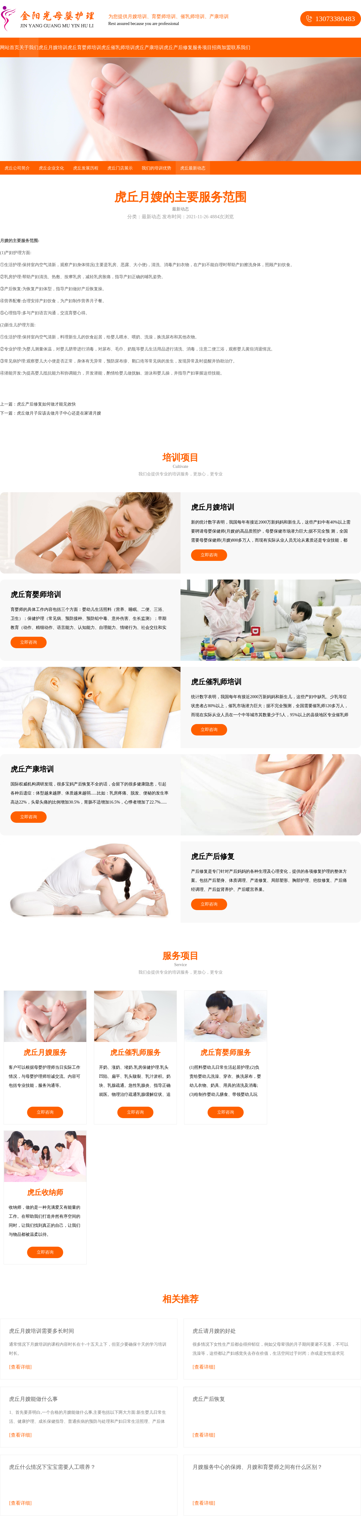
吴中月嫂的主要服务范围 (146, 1527)
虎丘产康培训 (149, 47)
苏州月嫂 (71, 1491)
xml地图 (58, 1500)
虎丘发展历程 (85, 168)
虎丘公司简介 (17, 168)
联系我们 (240, 47)
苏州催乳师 (153, 1491)
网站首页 (9, 47)
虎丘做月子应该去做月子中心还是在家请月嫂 (59, 413)
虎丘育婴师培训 (84, 47)
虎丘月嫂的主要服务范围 (96, 1527)
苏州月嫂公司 (126, 1491)
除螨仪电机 (49, 1518)
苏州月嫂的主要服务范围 (45, 1527)
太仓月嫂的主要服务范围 (145, 1536)
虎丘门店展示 (120, 168)
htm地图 (74, 1500)
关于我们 (29, 47)
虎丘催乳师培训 (118, 47)
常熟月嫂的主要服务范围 (297, 1527)
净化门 (28, 1518)
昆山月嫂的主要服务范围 (44, 1536)
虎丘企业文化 (51, 168)
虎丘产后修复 (178, 47)
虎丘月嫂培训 (53, 47)
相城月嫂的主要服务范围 (196, 1527)
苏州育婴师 (212, 1491)
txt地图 (89, 1500)
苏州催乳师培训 (183, 1491)
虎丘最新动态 (192, 168)
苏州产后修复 (33, 1500)
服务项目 (202, 47)
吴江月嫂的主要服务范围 (94, 1536)
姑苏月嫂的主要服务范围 (247, 1527)
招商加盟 (221, 47)
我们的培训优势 (156, 168)
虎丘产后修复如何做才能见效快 (46, 404)
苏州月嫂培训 (97, 1491)
